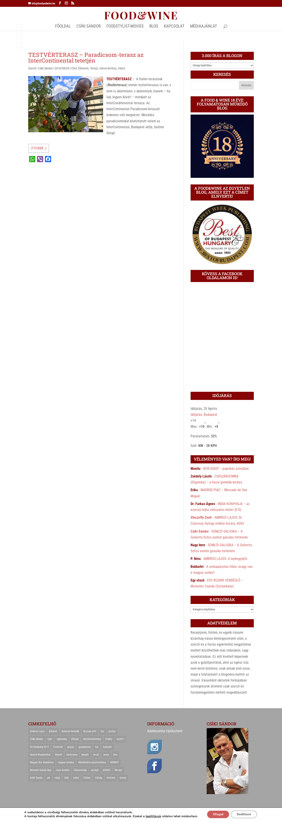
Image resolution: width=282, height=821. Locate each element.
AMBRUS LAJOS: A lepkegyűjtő (225, 559)
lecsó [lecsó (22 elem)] (96, 754)
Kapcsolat (174, 27)
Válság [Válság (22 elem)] (98, 777)
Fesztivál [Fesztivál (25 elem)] (58, 747)
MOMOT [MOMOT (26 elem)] (114, 762)
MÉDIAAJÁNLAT (203, 27)
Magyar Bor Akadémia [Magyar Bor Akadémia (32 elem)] (42, 762)
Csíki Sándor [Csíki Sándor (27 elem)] (36, 739)
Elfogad (216, 814)
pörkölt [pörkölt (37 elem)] (106, 770)
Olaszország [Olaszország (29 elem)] (80, 770)
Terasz (94, 68)
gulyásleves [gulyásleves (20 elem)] (84, 747)
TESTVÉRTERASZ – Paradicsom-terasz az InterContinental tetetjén (86, 57)
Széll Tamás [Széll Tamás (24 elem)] (36, 777)
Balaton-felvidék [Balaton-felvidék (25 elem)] (70, 731)
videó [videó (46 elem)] (76, 777)
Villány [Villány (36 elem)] (87, 777)
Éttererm (83, 68)
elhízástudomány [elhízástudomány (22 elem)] (92, 739)
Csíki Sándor (45, 68)
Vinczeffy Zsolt (201, 517)
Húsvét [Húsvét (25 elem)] (58, 754)
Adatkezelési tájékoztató (164, 731)
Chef (74, 68)
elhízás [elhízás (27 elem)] (75, 739)
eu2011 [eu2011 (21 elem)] (120, 739)
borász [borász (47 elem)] (112, 731)
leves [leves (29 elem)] (106, 754)
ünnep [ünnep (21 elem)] (123, 777)
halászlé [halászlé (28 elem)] (107, 747)
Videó (121, 68)
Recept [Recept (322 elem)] (118, 770)
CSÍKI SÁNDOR (88, 27)
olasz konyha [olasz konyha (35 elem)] (62, 770)
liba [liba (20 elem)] (115, 754)
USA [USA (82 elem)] (66, 777)
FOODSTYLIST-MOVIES (125, 27)
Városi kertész (108, 68)
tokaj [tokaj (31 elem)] (57, 777)
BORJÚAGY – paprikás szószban (226, 468)
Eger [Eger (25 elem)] (50, 739)
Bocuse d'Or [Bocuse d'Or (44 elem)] (89, 731)
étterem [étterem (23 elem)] (111, 777)
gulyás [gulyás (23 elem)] (70, 747)
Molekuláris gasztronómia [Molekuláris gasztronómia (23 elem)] (92, 762)
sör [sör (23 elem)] (48, 777)
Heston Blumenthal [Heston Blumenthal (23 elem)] (40, 754)
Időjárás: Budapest (204, 414)
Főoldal (63, 27)
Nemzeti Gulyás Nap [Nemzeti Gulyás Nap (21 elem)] (40, 770)
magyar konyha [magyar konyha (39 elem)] (66, 762)
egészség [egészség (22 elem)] (62, 739)
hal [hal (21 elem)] (96, 747)
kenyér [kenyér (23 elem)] (85, 754)
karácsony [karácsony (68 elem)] (72, 754)
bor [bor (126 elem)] (102, 731)
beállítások (151, 816)
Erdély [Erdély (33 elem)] (109, 739)
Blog (153, 27)
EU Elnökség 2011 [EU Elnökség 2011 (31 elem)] (39, 747)
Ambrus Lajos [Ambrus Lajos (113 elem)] (37, 731)
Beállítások (245, 814)
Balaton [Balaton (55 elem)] (53, 731)
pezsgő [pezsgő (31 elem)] (94, 770)
